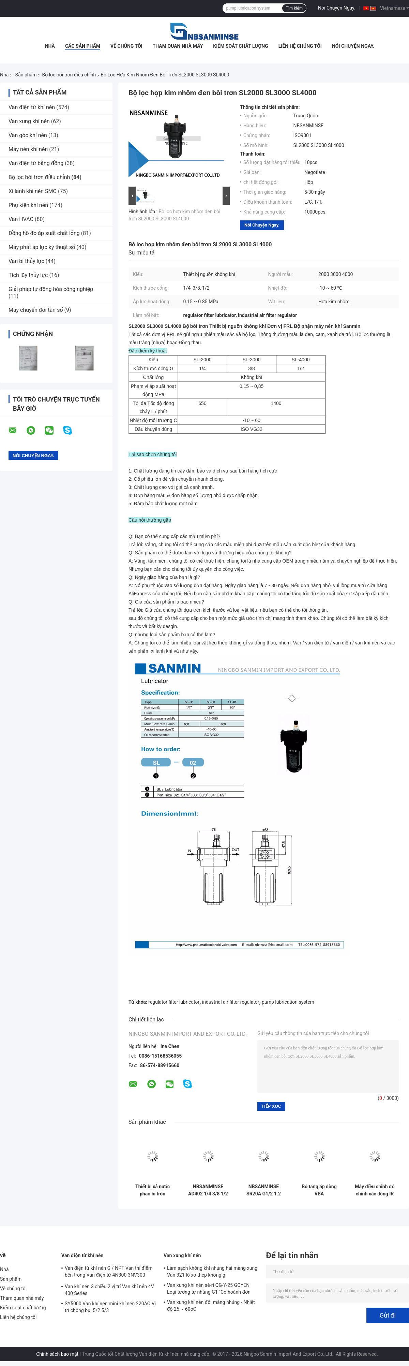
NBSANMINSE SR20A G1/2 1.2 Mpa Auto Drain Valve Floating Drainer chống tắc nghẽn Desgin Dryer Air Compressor (264, 1190)
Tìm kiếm (294, 8)
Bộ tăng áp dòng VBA (319, 1190)
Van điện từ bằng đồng (36, 163)
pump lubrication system (288, 1002)
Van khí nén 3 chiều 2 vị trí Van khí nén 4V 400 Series (109, 1290)
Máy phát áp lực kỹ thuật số (42, 247)
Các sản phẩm (82, 46)
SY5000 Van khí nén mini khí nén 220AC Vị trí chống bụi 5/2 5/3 (110, 1307)
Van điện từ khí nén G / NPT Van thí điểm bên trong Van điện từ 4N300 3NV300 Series (108, 1272)
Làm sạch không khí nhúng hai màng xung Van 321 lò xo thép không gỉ (212, 1271)
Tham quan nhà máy (178, 46)
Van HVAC (21, 219)
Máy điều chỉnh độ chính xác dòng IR (374, 1190)
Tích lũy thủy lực (28, 275)
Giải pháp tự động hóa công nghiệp (51, 289)
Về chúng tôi (126, 46)
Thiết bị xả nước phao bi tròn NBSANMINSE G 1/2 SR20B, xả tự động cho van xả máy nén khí (153, 1190)
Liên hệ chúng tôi (300, 46)
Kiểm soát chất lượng (240, 46)
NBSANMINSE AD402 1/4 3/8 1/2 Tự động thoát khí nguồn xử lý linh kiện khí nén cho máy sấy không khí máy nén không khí (208, 1190)
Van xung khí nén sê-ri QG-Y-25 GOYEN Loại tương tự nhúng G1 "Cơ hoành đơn (209, 1288)
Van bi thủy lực (26, 261)
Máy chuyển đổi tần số (36, 310)
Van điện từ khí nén (32, 107)
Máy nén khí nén (28, 149)
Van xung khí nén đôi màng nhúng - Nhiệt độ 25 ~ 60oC (211, 1305)
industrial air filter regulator (230, 1002)
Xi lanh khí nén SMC (33, 191)
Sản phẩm (26, 74)
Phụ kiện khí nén (28, 205)
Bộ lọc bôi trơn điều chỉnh (69, 74)
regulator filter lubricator (173, 1002)
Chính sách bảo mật (57, 1354)
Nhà (50, 46)
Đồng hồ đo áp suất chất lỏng (44, 233)
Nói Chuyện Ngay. (336, 8)
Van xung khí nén (29, 121)
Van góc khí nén (28, 135)
